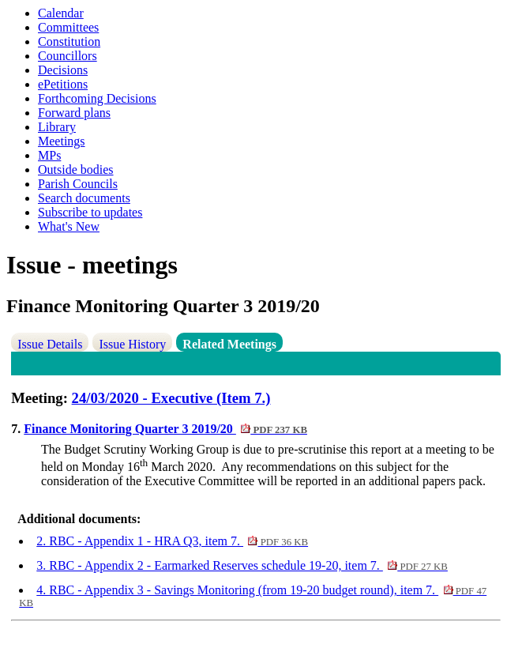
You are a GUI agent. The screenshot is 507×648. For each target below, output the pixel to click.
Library (57, 127)
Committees (68, 27)
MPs (49, 155)
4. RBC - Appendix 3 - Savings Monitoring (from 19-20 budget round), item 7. (252, 595)
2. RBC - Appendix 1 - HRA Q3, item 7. (172, 541)
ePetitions (63, 84)
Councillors (67, 55)
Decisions (63, 70)
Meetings (61, 141)
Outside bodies (76, 169)
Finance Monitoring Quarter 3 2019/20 (165, 428)
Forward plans (74, 112)
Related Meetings (229, 344)
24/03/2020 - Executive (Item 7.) (171, 398)
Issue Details (49, 344)
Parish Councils (78, 183)
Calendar (61, 13)
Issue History (132, 344)
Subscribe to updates (90, 212)
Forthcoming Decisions (97, 98)
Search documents (84, 198)
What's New (69, 226)
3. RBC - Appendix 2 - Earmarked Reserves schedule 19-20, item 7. (242, 565)
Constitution (69, 41)
